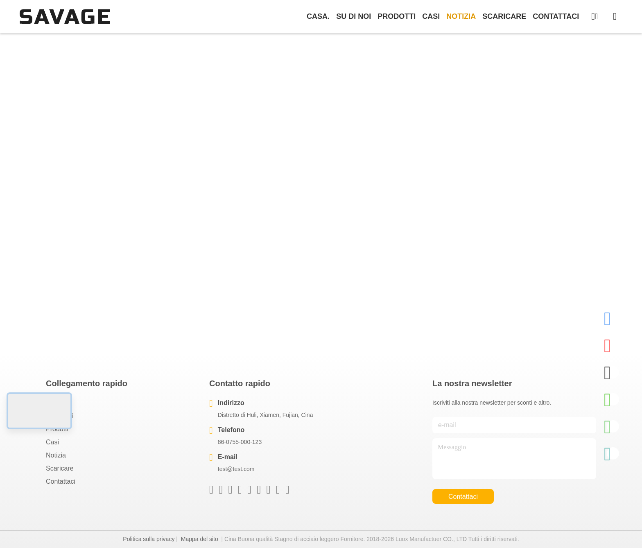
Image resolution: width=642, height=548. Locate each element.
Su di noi (353, 16)
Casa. (318, 16)
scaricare (504, 16)
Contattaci (556, 16)
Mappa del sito (199, 539)
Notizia (461, 16)
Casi (431, 16)
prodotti (397, 16)
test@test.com (236, 469)
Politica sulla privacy (148, 539)
